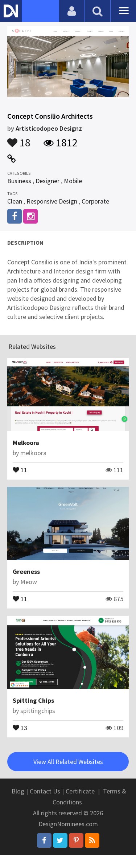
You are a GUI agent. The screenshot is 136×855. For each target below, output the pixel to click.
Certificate (80, 791)
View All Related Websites (68, 761)
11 (20, 469)
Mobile (73, 181)
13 (20, 727)
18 (18, 139)
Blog (18, 791)
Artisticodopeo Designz (49, 128)
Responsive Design (51, 201)
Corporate (95, 201)
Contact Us (45, 791)
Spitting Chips (33, 700)
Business (19, 181)
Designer (47, 181)
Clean (14, 201)
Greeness (26, 571)
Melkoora (26, 442)
